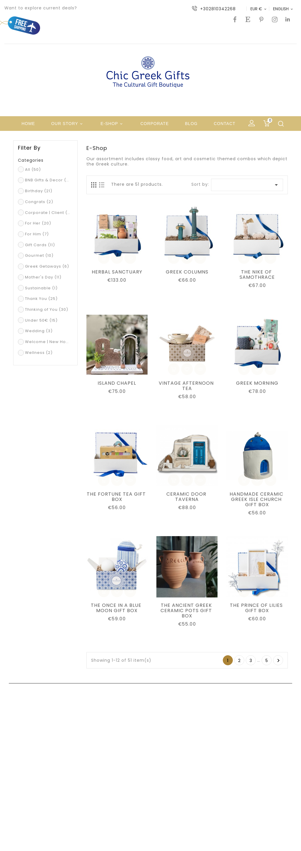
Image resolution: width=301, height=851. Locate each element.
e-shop (112, 124)
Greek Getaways (47, 266)
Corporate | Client (48, 212)
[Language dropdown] (283, 8)
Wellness (39, 352)
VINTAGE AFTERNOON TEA (187, 386)
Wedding (39, 331)
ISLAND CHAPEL (117, 383)
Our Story (67, 124)
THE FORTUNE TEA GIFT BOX (117, 497)
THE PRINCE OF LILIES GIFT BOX (257, 608)
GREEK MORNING (257, 383)
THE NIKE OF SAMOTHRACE (257, 274)
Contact (224, 123)
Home (28, 123)
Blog (191, 123)
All (33, 169)
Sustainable (41, 288)
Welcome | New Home (48, 342)
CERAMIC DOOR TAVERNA (187, 497)
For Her (38, 223)
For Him (37, 234)
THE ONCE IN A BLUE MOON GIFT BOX (117, 608)
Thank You (41, 298)
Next (278, 660)
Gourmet (39, 255)
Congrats (39, 202)
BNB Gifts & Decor (48, 180)
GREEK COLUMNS (187, 272)
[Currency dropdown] (258, 8)
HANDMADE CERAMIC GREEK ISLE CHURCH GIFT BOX (257, 499)
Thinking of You (46, 309)
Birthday (38, 191)
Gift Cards (40, 245)
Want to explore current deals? (40, 8)
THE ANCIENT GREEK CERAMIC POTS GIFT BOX (186, 611)
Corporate (155, 123)
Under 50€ (41, 320)
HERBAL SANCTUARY (117, 272)
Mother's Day (43, 277)
